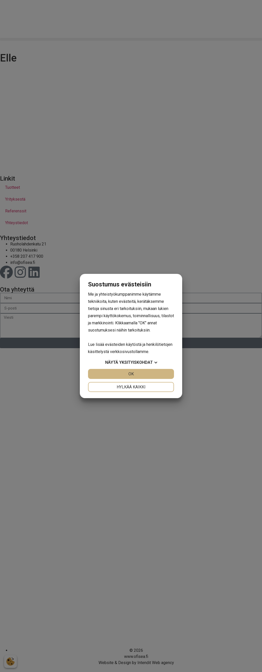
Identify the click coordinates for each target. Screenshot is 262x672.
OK (131, 373)
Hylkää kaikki (131, 387)
